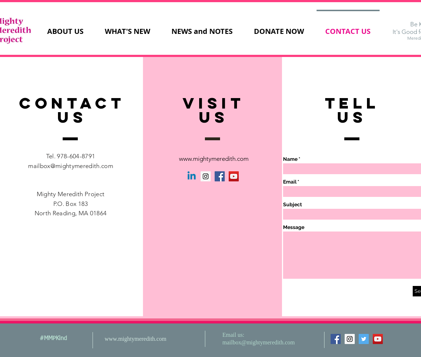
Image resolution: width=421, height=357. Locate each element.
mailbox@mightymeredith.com (70, 165)
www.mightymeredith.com (213, 158)
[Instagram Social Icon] (206, 176)
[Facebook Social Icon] (220, 176)
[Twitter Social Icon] (364, 339)
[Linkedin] (192, 176)
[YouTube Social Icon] (234, 176)
